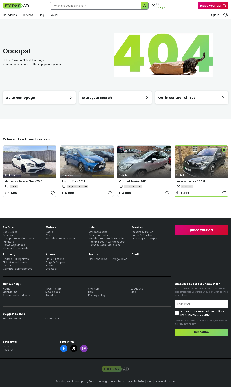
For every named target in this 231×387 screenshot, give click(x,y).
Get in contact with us (191, 97)
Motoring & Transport (145, 238)
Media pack (52, 292)
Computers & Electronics (18, 238)
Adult (135, 254)
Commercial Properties (17, 268)
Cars (49, 235)
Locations (137, 288)
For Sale (8, 227)
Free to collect (12, 318)
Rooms (7, 265)
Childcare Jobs (98, 232)
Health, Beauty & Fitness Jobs (107, 241)
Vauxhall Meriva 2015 (133, 181)
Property (9, 254)
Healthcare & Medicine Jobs (106, 238)
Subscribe (201, 332)
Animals (51, 254)
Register (8, 349)
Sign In (215, 15)
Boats (49, 232)
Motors (51, 227)
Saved (54, 15)
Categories (10, 15)
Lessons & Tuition (142, 232)
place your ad (213, 6)
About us (51, 295)
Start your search (115, 97)
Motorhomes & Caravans (62, 238)
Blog (41, 15)
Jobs (92, 227)
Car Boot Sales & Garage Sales (108, 259)
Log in (6, 346)
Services (28, 15)
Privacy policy (96, 295)
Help (91, 292)
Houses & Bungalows (16, 259)
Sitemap (93, 288)
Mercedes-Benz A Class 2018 (23, 181)
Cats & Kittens (55, 259)
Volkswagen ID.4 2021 (190, 181)
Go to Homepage (39, 97)
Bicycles (8, 235)
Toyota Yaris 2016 (73, 181)
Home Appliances (14, 245)
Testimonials (53, 288)
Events (93, 254)
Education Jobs (98, 235)
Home (6, 288)
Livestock (51, 268)
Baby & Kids (10, 232)
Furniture (8, 241)
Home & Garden (142, 235)
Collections (52, 318)
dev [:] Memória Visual (161, 381)
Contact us (10, 292)
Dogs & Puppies (55, 262)
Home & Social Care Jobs (105, 245)
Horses (50, 265)
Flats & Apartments (15, 262)
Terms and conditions (16, 295)
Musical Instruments (15, 248)
